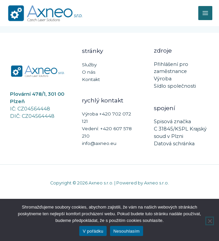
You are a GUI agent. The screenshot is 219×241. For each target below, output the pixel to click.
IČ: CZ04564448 (30, 109)
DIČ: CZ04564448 (32, 116)
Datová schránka (174, 144)
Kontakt (91, 79)
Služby (89, 64)
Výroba (163, 79)
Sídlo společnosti (175, 86)
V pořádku (93, 231)
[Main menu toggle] (205, 13)
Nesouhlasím (126, 231)
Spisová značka (172, 121)
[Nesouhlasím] (209, 221)
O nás (88, 72)
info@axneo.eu (99, 143)
